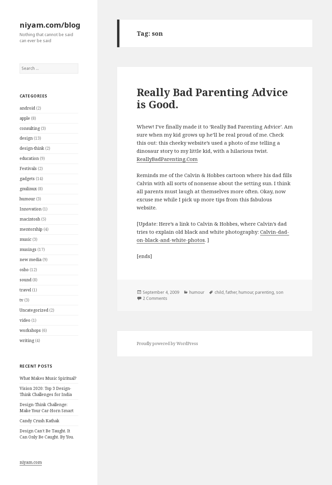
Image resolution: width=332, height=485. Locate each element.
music (25, 239)
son (279, 292)
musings (28, 249)
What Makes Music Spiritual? (48, 378)
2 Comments (155, 298)
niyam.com (31, 462)
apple (25, 118)
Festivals (28, 168)
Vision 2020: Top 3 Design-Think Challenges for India (46, 391)
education (29, 158)
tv (21, 300)
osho (24, 270)
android (27, 108)
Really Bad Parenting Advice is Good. (212, 98)
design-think (32, 148)
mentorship (31, 229)
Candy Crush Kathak (39, 421)
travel (25, 290)
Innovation (31, 209)
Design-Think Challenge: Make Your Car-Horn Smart (47, 407)
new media (31, 259)
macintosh (30, 219)
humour (27, 199)
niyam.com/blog (50, 25)
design (26, 138)
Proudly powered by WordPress (167, 343)
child (219, 292)
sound (25, 280)
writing (27, 340)
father (231, 292)
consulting (30, 128)
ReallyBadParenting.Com (167, 158)
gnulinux (28, 189)
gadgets (27, 178)
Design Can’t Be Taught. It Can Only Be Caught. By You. (47, 434)
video (25, 320)
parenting (264, 292)
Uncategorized (34, 310)
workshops (30, 330)
